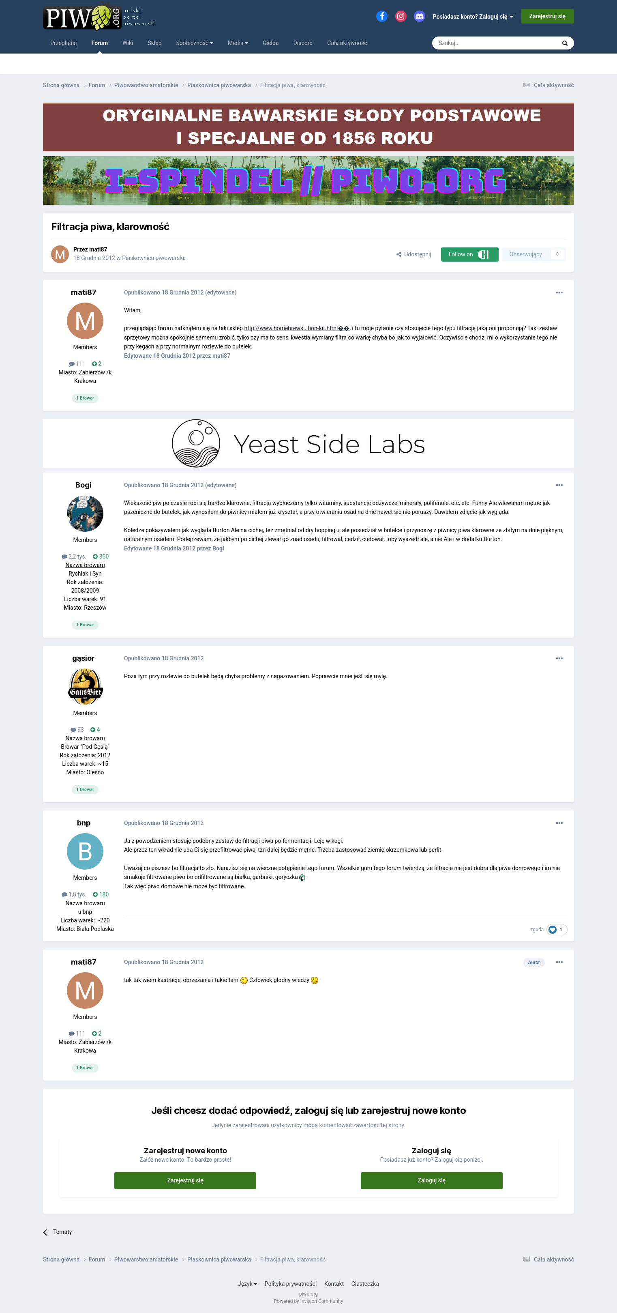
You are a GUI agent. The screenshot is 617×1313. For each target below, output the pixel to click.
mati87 (98, 249)
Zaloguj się (432, 1180)
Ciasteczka (365, 1284)
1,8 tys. (74, 894)
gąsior (83, 658)
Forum (100, 47)
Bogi (83, 485)
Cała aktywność (347, 43)
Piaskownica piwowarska (154, 258)
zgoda (537, 930)
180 (101, 894)
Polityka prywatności (291, 1284)
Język (247, 1284)
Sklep (154, 43)
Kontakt (334, 1284)
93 (77, 729)
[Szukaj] (475, 43)
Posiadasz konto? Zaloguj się (473, 16)
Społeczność (194, 43)
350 (101, 556)
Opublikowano (164, 292)
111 (77, 364)
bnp (83, 823)
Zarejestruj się (547, 16)
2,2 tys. (74, 556)
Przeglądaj (63, 43)
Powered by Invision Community (308, 1301)
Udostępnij (413, 254)
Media (238, 43)
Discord (303, 43)
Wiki (127, 43)
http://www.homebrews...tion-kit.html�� (296, 328)
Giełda (271, 43)
